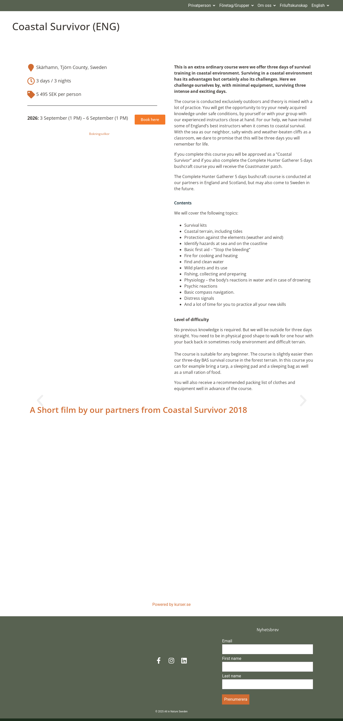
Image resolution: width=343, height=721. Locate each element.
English (320, 7)
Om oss (267, 7)
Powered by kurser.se (171, 607)
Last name (231, 678)
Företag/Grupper (236, 7)
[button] (40, 403)
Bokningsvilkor (99, 136)
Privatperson (201, 7)
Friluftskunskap (294, 7)
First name (231, 661)
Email (227, 643)
